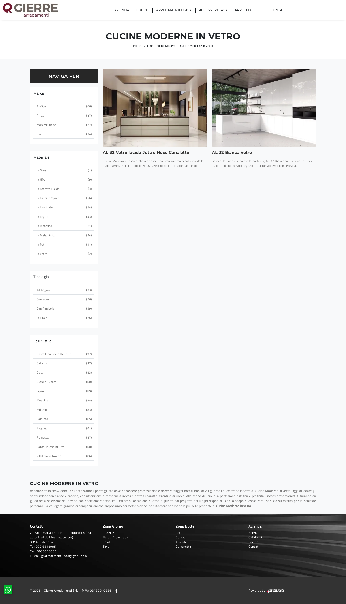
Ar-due (64, 106)
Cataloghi (255, 537)
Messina (64, 400)
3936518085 (46, 551)
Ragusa (64, 428)
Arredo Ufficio (249, 10)
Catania (64, 363)
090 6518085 (46, 546)
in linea (64, 317)
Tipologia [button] (41, 277)
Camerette (183, 546)
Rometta (64, 437)
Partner (254, 542)
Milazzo (64, 409)
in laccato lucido (64, 188)
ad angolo (64, 290)
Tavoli (107, 546)
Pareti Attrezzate (115, 537)
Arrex (64, 115)
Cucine (142, 10)
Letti (179, 532)
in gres (64, 170)
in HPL (64, 179)
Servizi (253, 532)
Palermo (64, 419)
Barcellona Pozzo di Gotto (64, 354)
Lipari (64, 391)
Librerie (108, 532)
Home (137, 45)
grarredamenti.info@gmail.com (64, 555)
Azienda (121, 10)
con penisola (64, 308)
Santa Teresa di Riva (64, 446)
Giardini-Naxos (64, 381)
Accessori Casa (213, 10)
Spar (64, 134)
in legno (64, 216)
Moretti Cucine (64, 124)
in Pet (64, 244)
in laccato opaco (64, 198)
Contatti (279, 10)
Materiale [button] (41, 157)
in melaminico (64, 235)
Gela (64, 372)
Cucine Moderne (166, 45)
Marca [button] (38, 93)
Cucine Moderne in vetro (196, 45)
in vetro (64, 253)
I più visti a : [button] (43, 341)
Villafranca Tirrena (64, 456)
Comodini (182, 537)
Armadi (181, 542)
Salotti (108, 542)
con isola (64, 299)
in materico (64, 225)
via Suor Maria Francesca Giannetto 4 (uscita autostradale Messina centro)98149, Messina (63, 537)
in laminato (64, 207)
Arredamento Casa (174, 10)
